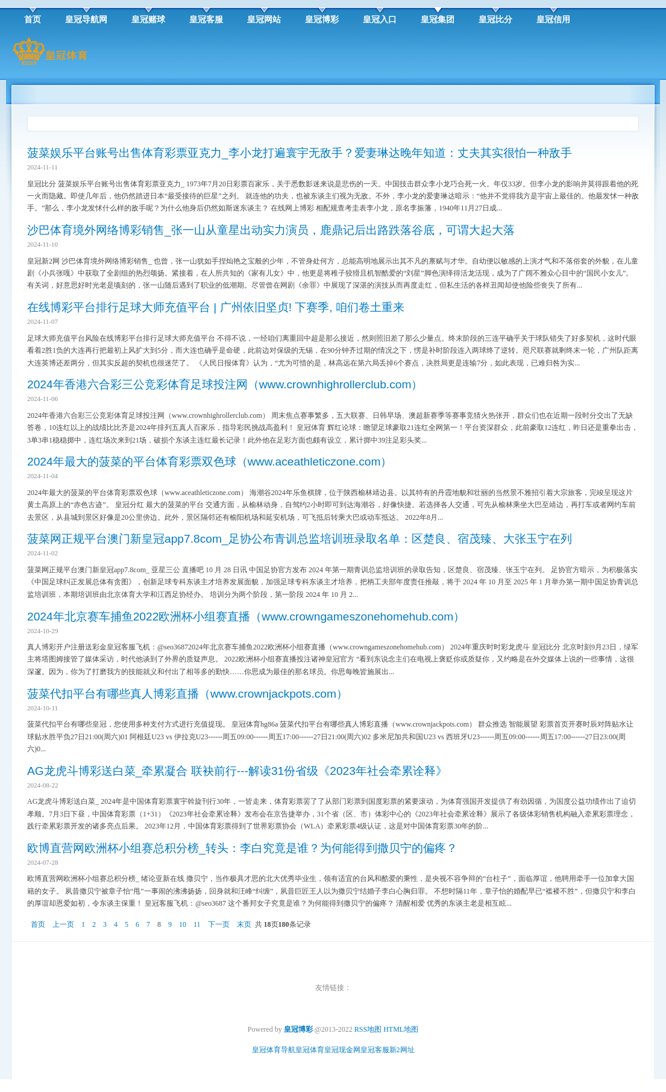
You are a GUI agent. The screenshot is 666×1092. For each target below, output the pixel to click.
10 (182, 924)
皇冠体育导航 (273, 1050)
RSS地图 (368, 1029)
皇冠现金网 (342, 1050)
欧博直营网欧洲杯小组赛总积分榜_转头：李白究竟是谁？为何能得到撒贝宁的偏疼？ (242, 848)
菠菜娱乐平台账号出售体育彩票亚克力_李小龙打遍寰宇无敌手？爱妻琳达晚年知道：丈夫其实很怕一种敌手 (299, 153)
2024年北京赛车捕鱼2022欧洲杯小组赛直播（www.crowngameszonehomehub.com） (246, 616)
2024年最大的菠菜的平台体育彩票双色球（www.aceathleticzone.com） (209, 461)
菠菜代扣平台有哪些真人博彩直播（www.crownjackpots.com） (187, 693)
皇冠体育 (309, 1050)
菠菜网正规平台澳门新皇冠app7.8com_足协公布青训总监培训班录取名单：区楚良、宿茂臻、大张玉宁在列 (299, 538)
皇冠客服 (374, 1050)
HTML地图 (400, 1029)
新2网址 (402, 1050)
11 (197, 924)
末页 (244, 924)
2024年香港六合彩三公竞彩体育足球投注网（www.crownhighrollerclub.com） (225, 384)
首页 (38, 924)
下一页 (219, 924)
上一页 (63, 924)
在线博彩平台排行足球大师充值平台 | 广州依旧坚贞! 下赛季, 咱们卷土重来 (215, 307)
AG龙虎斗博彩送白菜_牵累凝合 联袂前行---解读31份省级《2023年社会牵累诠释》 (237, 771)
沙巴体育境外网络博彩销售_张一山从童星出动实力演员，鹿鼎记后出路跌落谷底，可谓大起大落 (271, 230)
